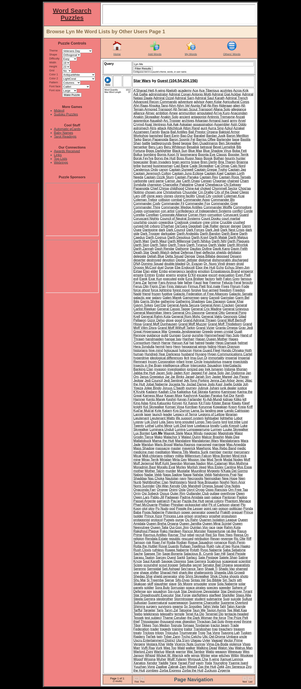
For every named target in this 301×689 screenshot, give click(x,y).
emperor (247, 271)
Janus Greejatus (152, 377)
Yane (173, 663)
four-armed (210, 290)
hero (169, 346)
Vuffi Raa (148, 648)
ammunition (187, 113)
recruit (199, 535)
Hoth (248, 350)
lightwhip (226, 418)
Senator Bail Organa (218, 565)
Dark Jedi (212, 230)
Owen (240, 493)
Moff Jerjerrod (143, 463)
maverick (188, 448)
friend (146, 294)
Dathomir (182, 248)
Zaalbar (161, 666)
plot (145, 508)
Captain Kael (214, 173)
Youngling (220, 663)
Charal (199, 184)
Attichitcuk (174, 128)
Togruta (176, 625)
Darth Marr (141, 241)
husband (187, 354)
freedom (225, 290)
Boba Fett (239, 151)
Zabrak (173, 666)
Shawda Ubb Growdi (229, 572)
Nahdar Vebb (202, 474)
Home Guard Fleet (207, 350)
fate (180, 282)
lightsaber (212, 418)
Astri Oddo (238, 124)
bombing (149, 154)
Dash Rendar (164, 248)
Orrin (137, 493)
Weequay (235, 651)
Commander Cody (147, 203)
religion (138, 538)
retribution (201, 538)
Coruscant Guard (236, 215)
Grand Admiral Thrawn (200, 320)
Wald (181, 648)
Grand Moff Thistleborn (225, 324)
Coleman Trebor (145, 199)
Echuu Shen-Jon (237, 267)
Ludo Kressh (230, 425)
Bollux (138, 154)
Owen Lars (141, 497)
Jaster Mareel (222, 377)
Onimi (173, 489)
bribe (137, 166)
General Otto (215, 312)
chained (233, 181)
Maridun (148, 444)
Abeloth (171, 90)
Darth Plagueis (238, 241)
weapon (221, 651)
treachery (226, 629)
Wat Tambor (196, 651)
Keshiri (171, 399)
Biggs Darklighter (158, 151)
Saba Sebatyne (234, 550)
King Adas (140, 403)
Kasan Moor (173, 395)
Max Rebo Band (224, 448)
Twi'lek (151, 636)
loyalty (214, 425)
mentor (227, 452)
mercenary (242, 452)
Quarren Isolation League (218, 520)
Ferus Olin (141, 286)
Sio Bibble (214, 580)
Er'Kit (192, 275)
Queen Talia (159, 527)
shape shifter (149, 572)
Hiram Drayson (228, 346)
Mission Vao (197, 459)
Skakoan (139, 584)
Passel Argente (144, 501)
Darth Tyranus (196, 245)
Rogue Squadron (200, 542)
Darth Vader (217, 245)
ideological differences (166, 358)
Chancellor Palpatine (178, 184)
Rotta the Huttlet (145, 546)
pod (172, 508)
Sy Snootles (193, 606)
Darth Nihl (219, 241)
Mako (158, 437)
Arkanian (201, 120)
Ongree (162, 489)
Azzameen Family (146, 132)
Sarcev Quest (166, 557)
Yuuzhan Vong (144, 666)
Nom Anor (237, 482)
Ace (195, 90)
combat (176, 199)
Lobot (238, 418)
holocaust (171, 350)
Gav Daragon (216, 301)
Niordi (192, 482)
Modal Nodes (233, 459)
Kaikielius (184, 392)
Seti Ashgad (171, 569)
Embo (163, 271)
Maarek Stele (173, 433)
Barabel (199, 135)
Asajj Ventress (155, 124)
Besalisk (193, 147)
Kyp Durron (181, 410)
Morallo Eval (166, 467)
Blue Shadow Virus (217, 151)
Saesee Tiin (152, 554)
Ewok (143, 279)
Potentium (172, 512)
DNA (136, 264)
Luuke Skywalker (235, 429)
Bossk (208, 158)
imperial (231, 358)
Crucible (226, 222)
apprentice (141, 120)
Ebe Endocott (185, 267)
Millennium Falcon (198, 456)
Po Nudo (162, 508)
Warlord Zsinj (143, 651)
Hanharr (188, 339)
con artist (168, 211)
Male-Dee (232, 437)
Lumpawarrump (198, 429)
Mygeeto (213, 471)
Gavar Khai (235, 301)
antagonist (199, 117)
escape (202, 275)
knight (137, 407)
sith (239, 580)
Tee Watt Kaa (237, 610)
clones (168, 196)
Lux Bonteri (141, 433)
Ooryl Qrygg (195, 489)
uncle (243, 636)
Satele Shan (228, 557)
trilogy (159, 633)
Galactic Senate (241, 294)
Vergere (139, 644)
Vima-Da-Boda (217, 644)
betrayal (206, 147)
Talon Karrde (236, 606)
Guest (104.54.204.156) (177, 81)
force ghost (141, 290)
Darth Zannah (143, 248)
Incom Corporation (161, 361)
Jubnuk (203, 388)
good (178, 320)
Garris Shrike (150, 301)
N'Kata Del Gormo (234, 471)
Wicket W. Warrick (169, 655)
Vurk (159, 648)
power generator (193, 512)
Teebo (138, 614)
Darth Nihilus (201, 241)
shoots (234, 576)
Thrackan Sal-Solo (210, 621)
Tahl (223, 606)
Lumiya (180, 429)
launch (157, 414)
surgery (151, 606)
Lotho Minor (164, 425)
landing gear (214, 410)
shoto (244, 576)
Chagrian (219, 181)
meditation (163, 452)
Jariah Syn (203, 377)
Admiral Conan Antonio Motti (190, 94)
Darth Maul (158, 241)
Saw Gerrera (196, 561)
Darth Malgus (238, 237)
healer (209, 343)
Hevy (177, 346)
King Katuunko (160, 403)
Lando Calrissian (236, 410)
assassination (203, 124)
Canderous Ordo (145, 169)
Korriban (191, 407)
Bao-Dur (186, 135)
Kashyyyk (190, 395)
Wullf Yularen (177, 659)
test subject (153, 618)
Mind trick (239, 456)
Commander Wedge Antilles (182, 207)
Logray (138, 422)
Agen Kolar (213, 102)
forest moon (181, 290)
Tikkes (146, 625)
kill (244, 399)
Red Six (211, 535)
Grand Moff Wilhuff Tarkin (176, 328)
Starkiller (228, 595)
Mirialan (165, 459)
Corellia (139, 215)
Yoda (208, 663)
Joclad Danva (196, 384)
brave (195, 162)
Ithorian (241, 369)
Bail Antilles (178, 132)
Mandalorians (230, 441)
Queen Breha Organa (162, 523)
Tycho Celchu (191, 636)
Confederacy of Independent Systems (203, 211)
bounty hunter (235, 158)
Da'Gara (181, 226)
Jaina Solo (216, 373)
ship (181, 576)
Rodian (181, 542)
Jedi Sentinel (173, 380)
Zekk (220, 666)
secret (197, 565)
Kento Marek (155, 399)
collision (164, 199)
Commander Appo (196, 199)
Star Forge (183, 595)
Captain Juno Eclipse (187, 173)
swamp (177, 606)
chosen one (153, 192)
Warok (170, 651)
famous (246, 279)
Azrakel (239, 128)
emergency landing (183, 271)
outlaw (214, 493)
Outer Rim (177, 493)
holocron (185, 350)
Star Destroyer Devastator (200, 591)
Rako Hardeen (170, 531)
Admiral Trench (236, 98)
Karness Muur (153, 395)
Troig (201, 633)
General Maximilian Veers (152, 312)
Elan (146, 271)
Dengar (190, 256)
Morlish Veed (197, 467)
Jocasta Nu (177, 384)
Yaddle (163, 663)
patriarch (163, 501)
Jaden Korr (181, 373)
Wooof (138, 659)
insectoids (240, 361)
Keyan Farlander (189, 399)
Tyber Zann (171, 636)
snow (212, 584)
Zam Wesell (188, 666)
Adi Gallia (140, 94)
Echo (220, 267)
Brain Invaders (160, 162)
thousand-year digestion (178, 621)
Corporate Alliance (173, 215)
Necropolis (195, 478)
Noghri (225, 482)
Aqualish (156, 120)
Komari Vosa (174, 407)
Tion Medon (161, 625)
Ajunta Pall (198, 105)
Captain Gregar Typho (210, 169)
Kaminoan (228, 392)
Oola (182, 489)
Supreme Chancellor (204, 602)
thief (136, 621)
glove (170, 320)
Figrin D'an (158, 286)
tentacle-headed (236, 614)
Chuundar (189, 192)
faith (219, 279)
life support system (190, 418)
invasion (160, 369)
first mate (213, 286)
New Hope (229, 478)
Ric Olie (239, 538)
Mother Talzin (155, 471)
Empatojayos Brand (225, 271)
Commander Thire (146, 207)
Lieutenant (141, 418)
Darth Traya (177, 245)
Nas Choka (156, 478)
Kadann (151, 392)
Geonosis (230, 316)
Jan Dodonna (235, 373)
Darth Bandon (210, 233)
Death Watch (160, 252)
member (215, 452)
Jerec (240, 380)
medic (241, 448)
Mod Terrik (214, 459)
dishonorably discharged (230, 260)
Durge (169, 267)
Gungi (186, 335)
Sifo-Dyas (182, 580)
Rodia (171, 542)
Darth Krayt (199, 237)
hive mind (156, 350)
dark (162, 230)
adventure (185, 102)
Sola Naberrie (227, 584)
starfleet (215, 595)
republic (175, 538)
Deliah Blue (155, 256)
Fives (225, 286)
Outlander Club (197, 493)
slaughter (161, 584)
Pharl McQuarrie (145, 505)
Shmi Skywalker (197, 576)
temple (180, 614)
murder (171, 471)
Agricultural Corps (236, 102)
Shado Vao (227, 569)
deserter (139, 260)
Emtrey (149, 275)
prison (189, 516)
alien (236, 105)
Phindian (177, 505)
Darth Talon (158, 245)
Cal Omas (222, 166)
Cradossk (182, 222)
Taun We (199, 610)
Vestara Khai (155, 644)
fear (206, 282)
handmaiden (154, 339)
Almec (150, 113)
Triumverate (188, 633)
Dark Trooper (150, 233)
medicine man (143, 452)
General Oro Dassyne (188, 312)
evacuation (226, 275)
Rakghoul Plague (146, 531)
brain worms (181, 162)
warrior (181, 651)
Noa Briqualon (208, 482)
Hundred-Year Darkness (162, 354)
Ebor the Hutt (205, 267)
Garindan (227, 297)
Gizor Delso (156, 320)
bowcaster (141, 162)
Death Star (141, 252)
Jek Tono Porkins (196, 380)
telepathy (166, 614)
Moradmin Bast (144, 467)
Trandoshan (202, 629)
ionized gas (195, 369)
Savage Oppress (173, 561)
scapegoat (229, 561)
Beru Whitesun (175, 147)
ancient (184, 117)
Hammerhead (214, 335)
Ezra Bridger (194, 279)
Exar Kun (155, 279)
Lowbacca (201, 425)
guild (164, 335)
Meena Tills (179, 452)
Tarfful (137, 610)
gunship (197, 335)
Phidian (164, 505)
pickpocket (193, 505)
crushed (239, 222)
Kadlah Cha (167, 392)
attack (161, 128)
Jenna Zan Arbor (222, 380)
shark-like (186, 572)
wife (187, 655)
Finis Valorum (177, 286)
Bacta (165, 132)
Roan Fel (159, 542)
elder (154, 271)
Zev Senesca (235, 666)
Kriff (250, 407)
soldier (149, 587)
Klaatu (236, 403)
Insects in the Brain (147, 365)
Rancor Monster (194, 531)
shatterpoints (203, 572)
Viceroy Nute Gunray (190, 644)
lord (224, 422)
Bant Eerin (172, 135)
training (177, 629)
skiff (150, 584)
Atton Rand (191, 128)
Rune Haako (241, 546)
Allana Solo (221, 109)
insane (227, 361)
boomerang (188, 154)
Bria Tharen (227, 162)
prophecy (201, 516)
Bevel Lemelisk (224, 147)
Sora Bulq (162, 587)
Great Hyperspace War (150, 331)
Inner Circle (194, 361)
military (169, 456)
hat (191, 343)
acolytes (226, 90)
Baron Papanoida (155, 139)
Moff (247, 459)
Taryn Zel (171, 610)
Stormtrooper (184, 599)
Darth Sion (141, 245)
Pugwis (169, 520)
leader (167, 414)
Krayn (232, 407)
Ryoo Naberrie (211, 550)
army (233, 120)
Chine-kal (192, 188)
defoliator (234, 252)
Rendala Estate (156, 538)
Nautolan (172, 478)
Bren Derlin (208, 162)
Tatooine (185, 610)
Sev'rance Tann (192, 569)
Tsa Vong (213, 633)
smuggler (200, 584)
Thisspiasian (149, 621)
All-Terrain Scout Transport (192, 109)
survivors (164, 606)
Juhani (214, 388)
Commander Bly (223, 199)
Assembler (222, 124)
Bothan (219, 158)
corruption (214, 215)
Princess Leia (173, 516)
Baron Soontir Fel (182, 139)
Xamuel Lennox (231, 659)
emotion (204, 271)
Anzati (240, 117)
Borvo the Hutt (165, 158)
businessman (163, 166)
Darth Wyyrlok (237, 245)
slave (173, 584)
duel (160, 267)
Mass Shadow (143, 448)
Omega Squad (212, 486)
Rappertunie (216, 531)
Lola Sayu (166, 422)
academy (185, 90)
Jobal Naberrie (157, 384)
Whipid (150, 655)
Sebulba (185, 565)
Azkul (228, 128)
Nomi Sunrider (144, 486)
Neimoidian (212, 478)
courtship (140, 222)
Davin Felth (239, 248)
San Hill (220, 554)
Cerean (206, 181)
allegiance (238, 109)
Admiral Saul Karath (209, 98)
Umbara (232, 636)
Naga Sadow (172, 474)
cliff (143, 196)
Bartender (224, 139)
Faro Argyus (167, 282)
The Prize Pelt (237, 618)
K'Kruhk (139, 392)
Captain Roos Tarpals (235, 177)
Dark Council (175, 230)
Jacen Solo (164, 373)
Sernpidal (154, 569)
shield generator (165, 576)
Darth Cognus (156, 237)
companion (152, 211)
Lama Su (197, 410)
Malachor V (171, 437)
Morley (181, 467)
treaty (137, 633)
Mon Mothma (238, 463)
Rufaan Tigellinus (192, 546)
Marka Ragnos (184, 444)
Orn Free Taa (238, 489)
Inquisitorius (212, 361)
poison (223, 508)
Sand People (236, 554)
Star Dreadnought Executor (153, 595)
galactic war (142, 297)
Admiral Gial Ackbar (226, 94)
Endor (160, 275)
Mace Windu (193, 433)
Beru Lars (155, 147)
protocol (157, 520)
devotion (168, 260)
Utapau (196, 640)
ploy (151, 508)
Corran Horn (197, 215)
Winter (205, 655)
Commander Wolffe (218, 207)
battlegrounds (161, 143)
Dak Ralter (211, 226)
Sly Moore (185, 584)
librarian (231, 414)
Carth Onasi (191, 181)
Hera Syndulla (143, 346)
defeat (175, 252)
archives (188, 120)
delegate (139, 256)
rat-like (231, 531)
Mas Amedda (236, 444)
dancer (225, 226)
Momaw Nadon (195, 463)
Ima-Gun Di (198, 358)
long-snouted (184, 422)
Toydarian (202, 625)
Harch (155, 343)
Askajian (186, 124)
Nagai (187, 474)
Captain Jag (237, 169)
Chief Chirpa (159, 188)
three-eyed (233, 621)
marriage (218, 444)
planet (235, 505)
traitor (188, 629)
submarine (214, 599)
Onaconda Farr (144, 489)
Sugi (226, 599)
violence (235, 644)
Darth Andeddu (188, 233)
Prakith (225, 512)
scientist (245, 561)
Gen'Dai (160, 305)
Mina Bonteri (222, 456)
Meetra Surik (198, 452)
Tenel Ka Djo (194, 614)
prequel (237, 512)
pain (207, 497)
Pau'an (176, 501)
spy (149, 591)
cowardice (165, 222)
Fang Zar (140, 282)
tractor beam (219, 625)
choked (205, 188)
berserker (140, 147)
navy (183, 478)
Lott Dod (179, 425)
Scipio (138, 565)
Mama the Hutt (163, 441)
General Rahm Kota (155, 316)
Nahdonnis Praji (225, 474)
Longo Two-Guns (208, 422)
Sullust (247, 599)
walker (190, 648)
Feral (237, 282)
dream (230, 264)
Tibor (137, 625)
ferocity (247, 282)
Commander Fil (172, 203)
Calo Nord (237, 166)
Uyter (206, 640)
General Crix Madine (206, 309)
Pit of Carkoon (219, 505)
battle (146, 143)
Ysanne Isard (238, 663)
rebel (190, 535)
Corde (248, 211)
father (188, 282)
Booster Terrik (238, 154)
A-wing (160, 90)
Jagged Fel (199, 373)
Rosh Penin (236, 542)
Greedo (207, 331)
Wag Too (169, 648)
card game (156, 181)
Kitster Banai (221, 403)
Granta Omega (227, 328)
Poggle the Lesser (189, 508)
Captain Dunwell (181, 169)
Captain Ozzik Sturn (159, 177)
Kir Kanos (190, 403)
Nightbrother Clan (155, 482)
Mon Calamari (217, 463)
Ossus (164, 493)
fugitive (167, 294)
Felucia (227, 282)
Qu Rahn (191, 520)
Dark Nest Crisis (232, 230)
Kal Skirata (200, 392)
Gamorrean (191, 297)
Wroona (150, 659)
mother (138, 471)
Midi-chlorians (152, 456)
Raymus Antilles (155, 535)
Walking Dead (206, 648)
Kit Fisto (205, 403)
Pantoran (229, 497)
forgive (196, 290)
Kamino (214, 392)
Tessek (138, 618)
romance (220, 542)
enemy (171, 275)
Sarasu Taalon (144, 557)
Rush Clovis (142, 550)
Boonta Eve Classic (212, 154)
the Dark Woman (199, 618)
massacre (162, 448)
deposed (222, 256)
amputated (205, 113)
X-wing (214, 659)
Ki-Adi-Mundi (212, 399)
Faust (197, 282)
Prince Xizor (153, 516)
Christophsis (172, 192)
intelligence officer (176, 365)
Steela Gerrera (144, 599)
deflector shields (214, 252)
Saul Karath (151, 561)
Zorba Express (170, 670)
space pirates (196, 587)
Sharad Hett (169, 572)
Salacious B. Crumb (198, 554)
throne (246, 621)
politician (235, 508)
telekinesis (151, 614)
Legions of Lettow (211, 414)
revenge (227, 538)
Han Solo (232, 335)
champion (154, 184)
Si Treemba (155, 580)
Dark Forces (195, 230)
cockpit (217, 196)
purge (179, 520)
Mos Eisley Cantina (221, 467)
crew (206, 222)
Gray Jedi (246, 328)
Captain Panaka (187, 177)
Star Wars (142, 81)
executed (170, 279)
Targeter (149, 610)
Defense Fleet (191, 252)
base (236, 139)
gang (204, 297)
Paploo (242, 497)
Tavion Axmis (216, 610)
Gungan (175, 335)
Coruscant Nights (146, 218)
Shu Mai (139, 580)
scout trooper (168, 565)
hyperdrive (141, 358)
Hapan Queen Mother (211, 339)
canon (163, 169)
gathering (168, 301)
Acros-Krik (241, 90)
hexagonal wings (194, 346)
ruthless (158, 550)
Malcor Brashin (213, 437)
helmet (243, 343)
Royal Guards (168, 546)
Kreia (242, 407)
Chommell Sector (224, 188)
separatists (242, 565)
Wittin (235, 655)
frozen (156, 294)
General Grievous (236, 309)
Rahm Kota (232, 527)
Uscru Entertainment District (154, 640)
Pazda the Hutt (193, 501)
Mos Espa (244, 467)
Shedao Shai (143, 576)
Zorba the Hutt (192, 670)
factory (210, 279)
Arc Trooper (172, 120)
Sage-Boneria (172, 554)
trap (215, 629)
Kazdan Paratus (210, 395)
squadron (160, 591)
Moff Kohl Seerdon (168, 463)
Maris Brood (163, 444)
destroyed (154, 260)
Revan (215, 538)
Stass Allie (243, 595)
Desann (236, 256)
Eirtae (137, 271)
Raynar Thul (177, 535)
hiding (212, 346)
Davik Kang (221, 248)
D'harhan (167, 226)
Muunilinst (198, 471)
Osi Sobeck (150, 493)
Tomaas (188, 625)
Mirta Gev (179, 459)
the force (219, 618)
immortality (216, 358)
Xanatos (139, 663)
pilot (205, 505)
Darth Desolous (178, 237)
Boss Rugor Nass (190, 158)
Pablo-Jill (157, 497)
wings (195, 655)
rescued (187, 538)
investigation (176, 369)
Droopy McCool (144, 267)
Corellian (152, 215)
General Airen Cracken (217, 305)
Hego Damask (226, 343)
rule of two (223, 546)
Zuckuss (210, 670)
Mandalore (183, 441)
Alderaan (225, 105)
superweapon (178, 602)
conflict (237, 211)
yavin (200, 663)
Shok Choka (219, 576)
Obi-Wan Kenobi (168, 486)
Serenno (139, 569)
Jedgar (138, 380)
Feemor (215, 282)
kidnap (228, 399)
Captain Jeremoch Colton (152, 173)
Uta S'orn (183, 640)
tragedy (165, 629)
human (138, 354)
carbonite (140, 181)
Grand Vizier (205, 328)
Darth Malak (218, 237)
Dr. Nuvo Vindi (214, 264)
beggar (186, 143)
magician (210, 433)
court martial (231, 218)
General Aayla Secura (183, 305)
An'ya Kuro (221, 113)
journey (191, 388)
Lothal (149, 425)
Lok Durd (151, 422)
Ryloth (194, 550)
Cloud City (203, 196)
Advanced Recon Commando (155, 102)
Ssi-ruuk (174, 591)
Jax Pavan (241, 377)
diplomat (204, 260)
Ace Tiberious (209, 90)
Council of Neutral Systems (180, 218)
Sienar (169, 580)
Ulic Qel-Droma (213, 636)
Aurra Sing (216, 128)
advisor (199, 102)
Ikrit (186, 358)
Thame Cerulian (174, 618)
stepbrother (164, 599)
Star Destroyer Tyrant (236, 591)
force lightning (161, 290)
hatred (199, 343)
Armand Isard (219, 120)
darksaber (168, 233)
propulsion (229, 516)
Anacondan (239, 113)
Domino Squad (152, 264)
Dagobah (195, 226)
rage (219, 527)
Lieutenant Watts (162, 418)
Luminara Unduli (161, 429)
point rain (211, 508)
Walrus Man (244, 648)
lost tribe (234, 422)
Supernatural (157, 602)
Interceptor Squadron (206, 365)
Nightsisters (178, 482)
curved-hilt (141, 226)
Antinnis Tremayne (221, 117)
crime (215, 222)
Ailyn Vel (183, 105)
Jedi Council (153, 380)
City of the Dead (226, 192)
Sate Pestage (208, 557)
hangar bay (173, 339)
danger (236, 226)
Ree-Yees (225, 535)
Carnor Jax (173, 181)
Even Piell (243, 275)
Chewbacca (214, 184)
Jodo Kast (215, 384)
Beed (176, 143)
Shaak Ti (211, 569)
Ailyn (172, 105)
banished (156, 135)
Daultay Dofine (201, 248)
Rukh (210, 546)
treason (239, 629)
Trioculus (171, 633)
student (200, 599)
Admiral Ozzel (163, 98)
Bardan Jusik (216, 135)
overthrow (227, 493)
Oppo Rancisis (216, 489)
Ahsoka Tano (158, 105)
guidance (153, 335)
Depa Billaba (206, 256)
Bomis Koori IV (168, 154)
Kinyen (177, 403)
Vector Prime (233, 640)
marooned (203, 444)
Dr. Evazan (194, 264)
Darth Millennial (179, 241)
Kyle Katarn (163, 410)
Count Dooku (211, 218)
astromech (141, 128)
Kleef (246, 403)
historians (140, 350)
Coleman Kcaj (234, 196)
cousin (152, 222)
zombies (152, 670)
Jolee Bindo (153, 388)
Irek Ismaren (214, 369)
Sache (138, 554)
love (190, 425)
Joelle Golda (232, 384)
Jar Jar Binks (174, 377)
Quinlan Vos (199, 527)
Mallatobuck (142, 441)
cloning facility (184, 196)
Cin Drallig (206, 192)
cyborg (155, 226)
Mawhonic (203, 448)
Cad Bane (181, 166)
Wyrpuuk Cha (198, 659)
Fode (245, 286)
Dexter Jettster (187, 260)
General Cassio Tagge (173, 309)
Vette (169, 644)
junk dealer (228, 388)
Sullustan (140, 602)
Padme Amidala (191, 497)
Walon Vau (226, 648)
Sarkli (181, 557)
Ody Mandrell (191, 486)
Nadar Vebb (153, 474)
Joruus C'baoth (173, 388)
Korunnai (205, 407)
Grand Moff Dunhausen (160, 324)
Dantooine (150, 230)
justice (242, 388)
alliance (139, 113)
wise (214, 655)
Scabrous (214, 561)
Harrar (166, 343)
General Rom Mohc (185, 316)
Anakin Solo (169, 117)
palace (216, 497)
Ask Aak (173, 124)
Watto (210, 651)
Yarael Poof (186, 663)
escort (213, 275)
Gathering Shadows (190, 301)
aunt (204, 128)
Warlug (159, 651)
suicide (236, 599)
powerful (213, 512)
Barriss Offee (206, 139)
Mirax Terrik (150, 459)
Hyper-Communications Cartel (229, 354)
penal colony (214, 501)
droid (240, 264)
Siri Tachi (229, 580)
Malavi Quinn (191, 437)
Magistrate (226, 433)
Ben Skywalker (230, 143)
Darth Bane (230, 233)
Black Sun (179, 151)
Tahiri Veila (211, 606)
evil (135, 279)
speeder (225, 587)
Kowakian (220, 407)
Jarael (189, 377)
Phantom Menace (238, 501)
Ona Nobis (232, 486)
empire (138, 275)
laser (148, 414)
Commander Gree (224, 203)
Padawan (172, 497)
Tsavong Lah (230, 633)
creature (196, 222)
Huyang (201, 354)
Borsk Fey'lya (143, 158)
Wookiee (246, 655)
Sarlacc (191, 557)
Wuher (161, 659)
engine (182, 275)
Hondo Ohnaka (232, 350)
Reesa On (241, 535)
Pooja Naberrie (153, 512)
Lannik (138, 414)
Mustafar (183, 471)
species (212, 587)
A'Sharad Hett (143, 90)
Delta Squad (174, 256)
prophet (214, 516)
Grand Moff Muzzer (192, 324)
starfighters (199, 595)
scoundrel (150, 565)
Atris (153, 128)
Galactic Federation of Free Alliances (200, 294)
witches (224, 655)
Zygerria (224, 670)
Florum (235, 286)
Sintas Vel (198, 580)
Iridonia (229, 369)
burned (147, 166)
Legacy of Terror (185, 414)
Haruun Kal (180, 343)
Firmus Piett (197, 286)
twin (159, 636)
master (176, 448)
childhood (177, 188)
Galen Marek (172, 297)
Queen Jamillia (190, 523)
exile (181, 279)
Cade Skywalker (202, 166)
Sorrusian (178, 587)
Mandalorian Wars (205, 441)
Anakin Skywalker (146, 117)
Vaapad (217, 640)
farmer (152, 282)
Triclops (148, 633)
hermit (160, 346)
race (212, 527)
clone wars (155, 196)
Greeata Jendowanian (184, 331)
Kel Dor (228, 395)
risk (148, 542)
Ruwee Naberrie (177, 550)
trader (154, 629)
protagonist (141, 520)
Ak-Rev (212, 105)
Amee (173, 113)
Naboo (138, 474)
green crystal (223, 331)
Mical (137, 456)
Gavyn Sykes (143, 305)
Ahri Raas (140, 105)
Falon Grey (231, 279)
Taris (159, 610)
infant (180, 361)
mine (137, 459)
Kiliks (237, 399)
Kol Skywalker (153, 407)
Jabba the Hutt (144, 373)
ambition (162, 113)
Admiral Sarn (184, 98)
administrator (158, 94)
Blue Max (195, 151)
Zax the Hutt (207, 666)
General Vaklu (212, 316)
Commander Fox (197, 203)
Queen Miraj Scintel (217, 523)
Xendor (152, 663)
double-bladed (174, 264)
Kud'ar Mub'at (143, 410)
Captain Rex (209, 177)
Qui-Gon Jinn (179, 527)
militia (179, 456)
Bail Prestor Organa (203, 132)
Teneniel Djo (214, 614)
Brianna (242, 162)
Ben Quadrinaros (205, 143)
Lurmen (216, 429)
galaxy (157, 297)
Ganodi (214, 297)
